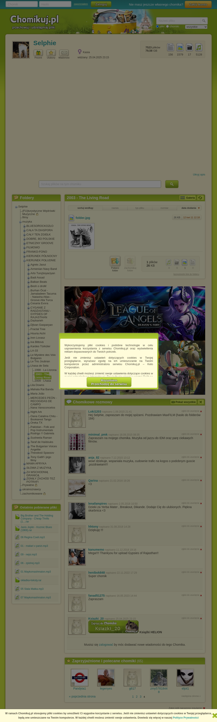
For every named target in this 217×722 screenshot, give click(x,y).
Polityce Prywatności (186, 717)
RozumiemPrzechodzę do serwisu (109, 382)
